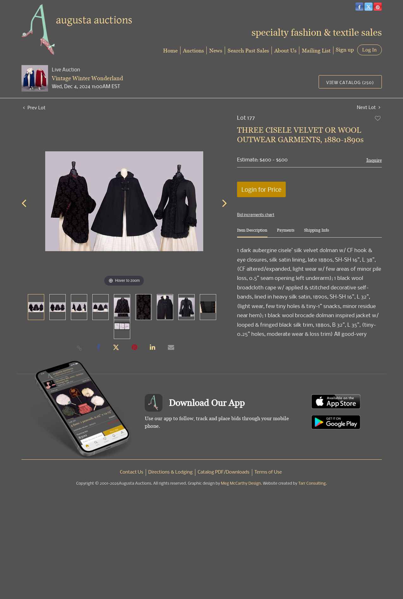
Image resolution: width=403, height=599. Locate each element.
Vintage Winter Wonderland (87, 78)
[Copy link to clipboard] (79, 348)
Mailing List (316, 50)
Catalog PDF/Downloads (223, 472)
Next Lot (368, 107)
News (215, 50)
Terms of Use (268, 472)
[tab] (252, 233)
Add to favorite (378, 118)
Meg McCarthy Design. (241, 483)
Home (170, 50)
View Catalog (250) (350, 82)
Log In (369, 50)
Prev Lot (34, 107)
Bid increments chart (255, 214)
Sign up (345, 49)
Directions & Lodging (170, 472)
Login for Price (261, 189)
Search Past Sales (248, 50)
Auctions (193, 50)
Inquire (374, 160)
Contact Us (131, 472)
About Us (285, 50)
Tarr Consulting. (312, 483)
